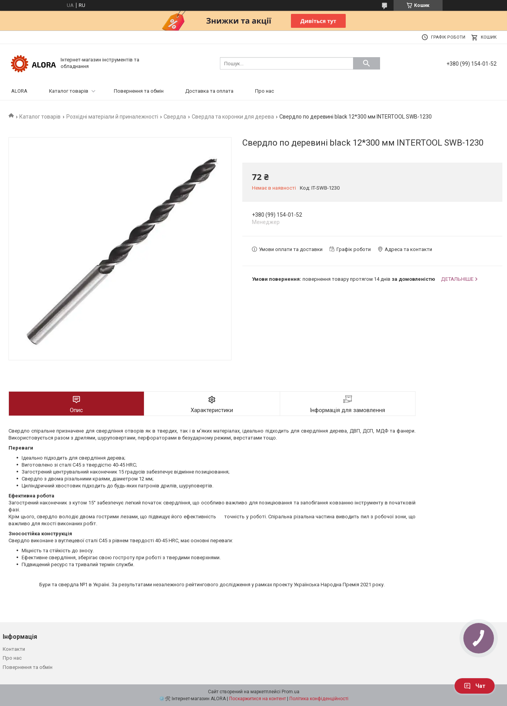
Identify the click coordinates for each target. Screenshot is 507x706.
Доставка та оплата (209, 91)
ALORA (19, 91)
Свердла (175, 117)
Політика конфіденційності (318, 698)
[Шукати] (366, 63)
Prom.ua (290, 691)
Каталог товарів (68, 91)
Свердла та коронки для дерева (233, 117)
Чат (474, 685)
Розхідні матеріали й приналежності (112, 117)
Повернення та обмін (139, 91)
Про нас (264, 91)
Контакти (14, 649)
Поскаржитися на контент (257, 698)
